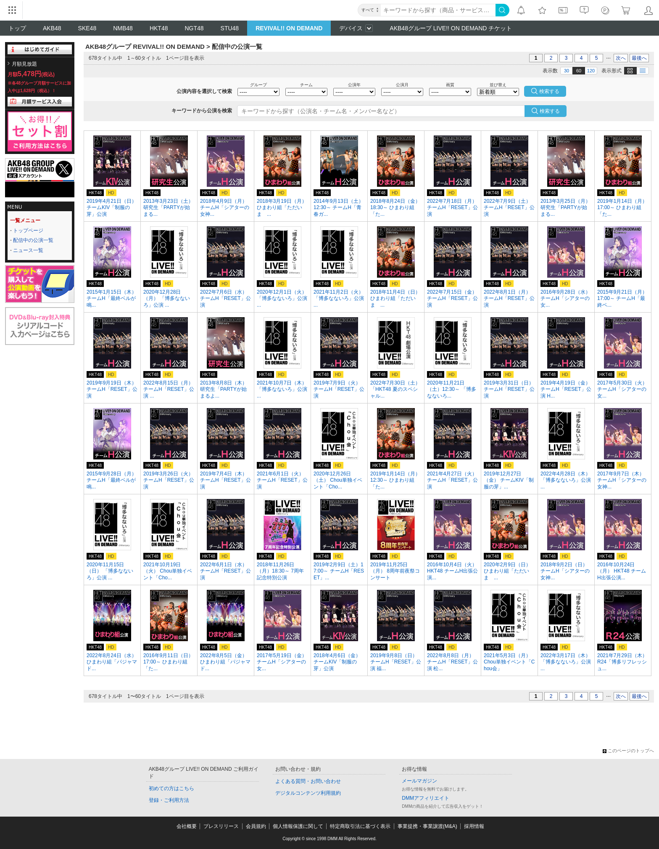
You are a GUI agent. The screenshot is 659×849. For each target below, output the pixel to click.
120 (591, 70)
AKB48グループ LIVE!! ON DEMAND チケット (451, 28)
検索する (550, 111)
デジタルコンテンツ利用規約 (308, 793)
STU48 (230, 28)
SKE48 (87, 28)
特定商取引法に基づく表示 (360, 826)
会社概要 (187, 826)
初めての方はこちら (171, 788)
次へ (621, 58)
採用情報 (474, 826)
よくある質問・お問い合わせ (308, 781)
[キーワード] (438, 10)
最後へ (639, 58)
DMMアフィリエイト (425, 798)
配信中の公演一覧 (33, 240)
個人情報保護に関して (298, 826)
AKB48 (52, 28)
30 (566, 70)
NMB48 (123, 28)
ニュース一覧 (28, 250)
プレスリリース (221, 826)
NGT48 (194, 28)
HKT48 (159, 28)
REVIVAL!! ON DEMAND (289, 28)
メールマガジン (419, 781)
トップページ (28, 230)
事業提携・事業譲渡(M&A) (427, 826)
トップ (17, 28)
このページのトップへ (628, 750)
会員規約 (256, 826)
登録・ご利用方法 (169, 800)
